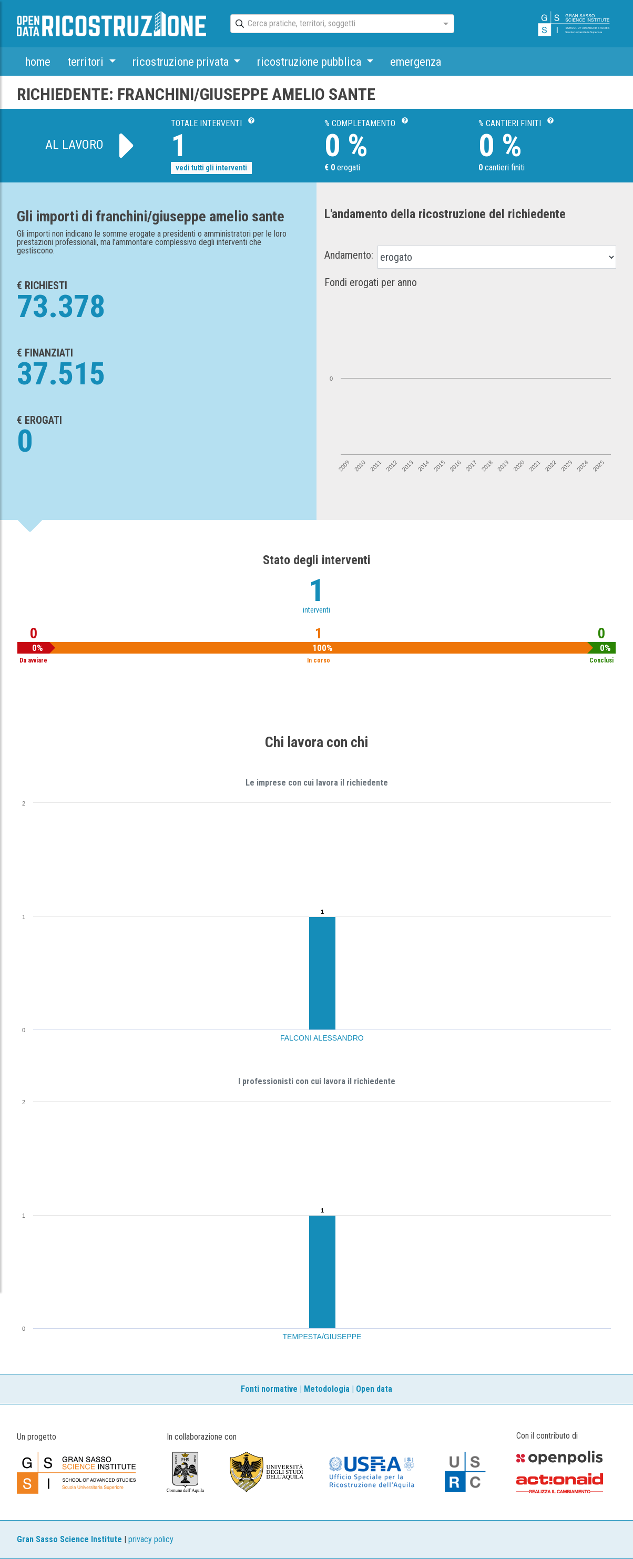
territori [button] (86, 61)
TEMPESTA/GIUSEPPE (322, 1336)
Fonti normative (269, 1389)
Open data (374, 1389)
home (37, 61)
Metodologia (327, 1389)
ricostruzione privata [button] (181, 61)
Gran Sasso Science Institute (69, 1539)
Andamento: (348, 255)
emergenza (415, 61)
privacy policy (150, 1539)
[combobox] (333, 24)
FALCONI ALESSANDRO (322, 1038)
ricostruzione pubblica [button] (310, 61)
